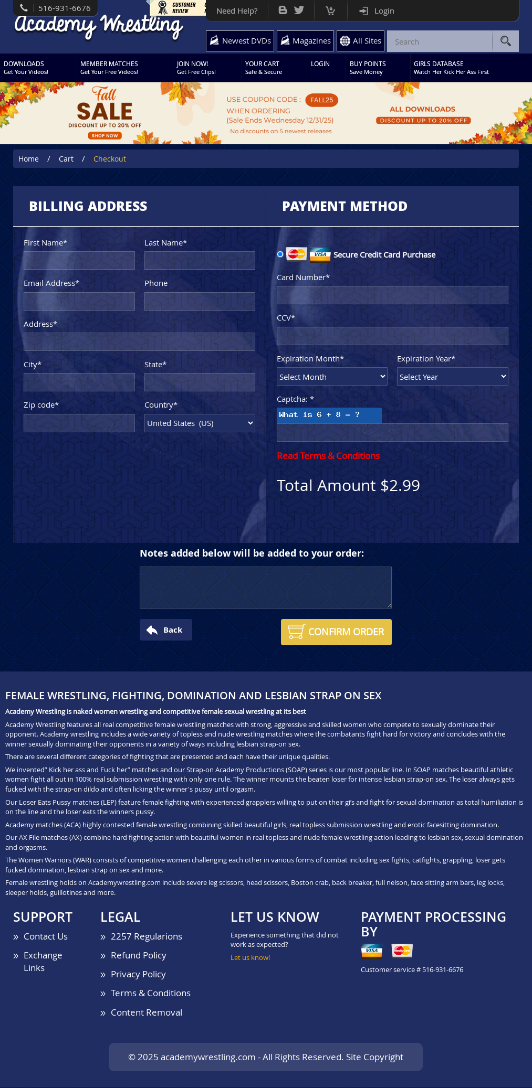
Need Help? (236, 10)
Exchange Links (43, 962)
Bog (282, 7)
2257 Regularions (146, 936)
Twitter (298, 7)
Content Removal (146, 1012)
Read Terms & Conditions (328, 456)
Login (384, 10)
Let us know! (250, 957)
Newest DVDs (246, 40)
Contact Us (46, 936)
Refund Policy (138, 956)
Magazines (312, 40)
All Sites (367, 40)
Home (28, 159)
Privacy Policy (138, 974)
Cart (330, 8)
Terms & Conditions (151, 993)
